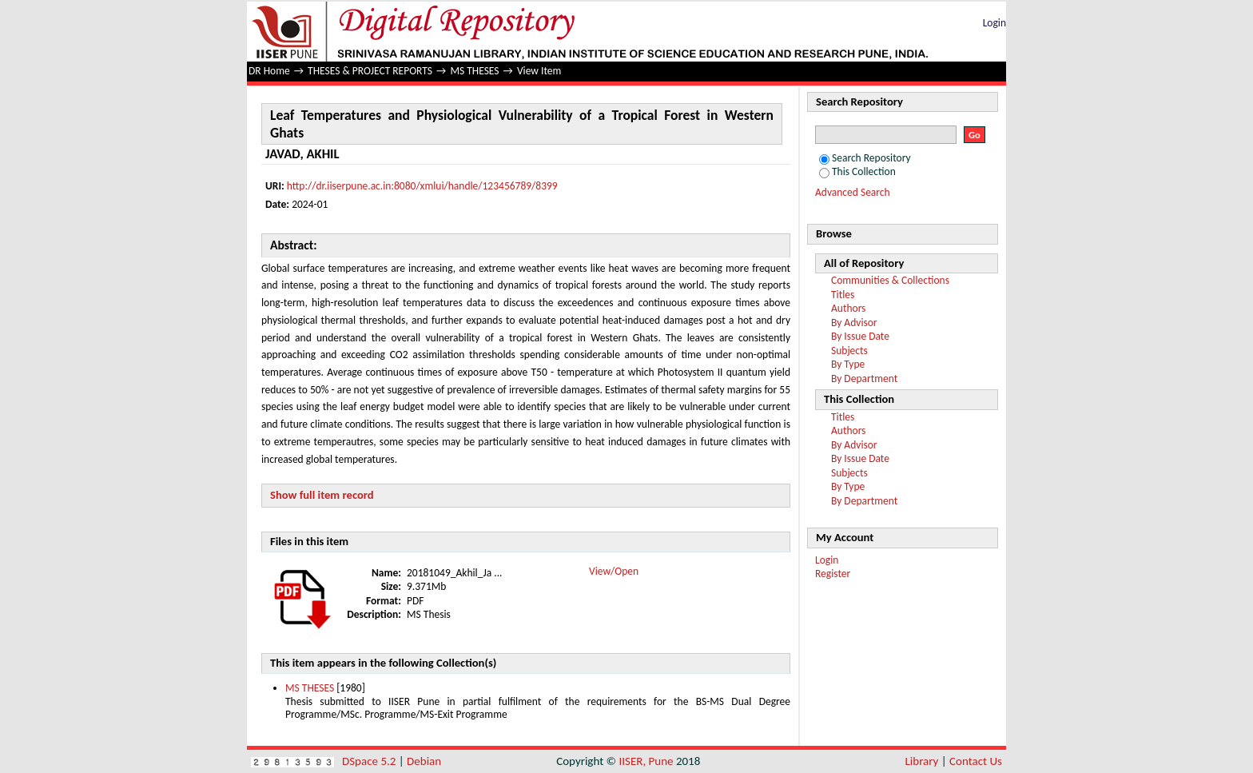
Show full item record (322, 495)
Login (994, 23)
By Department (864, 378)
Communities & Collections (890, 280)
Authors (848, 308)
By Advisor (854, 322)
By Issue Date (860, 336)
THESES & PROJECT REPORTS (370, 71)
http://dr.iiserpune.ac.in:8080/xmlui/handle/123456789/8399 (422, 186)
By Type (848, 364)
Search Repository (865, 158)
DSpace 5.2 (370, 761)
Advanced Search (852, 192)
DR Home (269, 71)
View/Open (613, 571)
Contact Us (975, 761)
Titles (842, 294)
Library (922, 761)
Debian (424, 761)
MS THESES (474, 71)
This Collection (857, 171)
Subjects (849, 350)
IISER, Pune (646, 761)
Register (832, 573)
